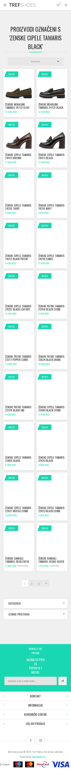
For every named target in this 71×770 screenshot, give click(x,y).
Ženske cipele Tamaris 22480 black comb (51, 408)
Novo (12, 74)
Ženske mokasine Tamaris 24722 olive (17, 106)
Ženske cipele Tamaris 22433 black (51, 459)
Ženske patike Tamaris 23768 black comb (51, 307)
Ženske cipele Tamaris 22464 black (18, 459)
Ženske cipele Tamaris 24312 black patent (18, 257)
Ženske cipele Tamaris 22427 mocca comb (18, 509)
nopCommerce (39, 756)
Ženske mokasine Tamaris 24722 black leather (50, 107)
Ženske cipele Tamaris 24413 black (51, 156)
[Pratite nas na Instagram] (40, 740)
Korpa (60, 3)
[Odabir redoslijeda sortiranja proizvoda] (35, 61)
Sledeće (46, 583)
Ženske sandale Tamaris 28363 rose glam (17, 561)
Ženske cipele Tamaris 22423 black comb (51, 509)
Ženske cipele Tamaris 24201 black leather (18, 307)
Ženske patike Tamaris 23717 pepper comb (18, 358)
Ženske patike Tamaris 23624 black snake (51, 358)
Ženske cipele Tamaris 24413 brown (18, 156)
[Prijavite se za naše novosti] (30, 681)
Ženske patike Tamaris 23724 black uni (18, 408)
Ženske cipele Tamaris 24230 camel (51, 257)
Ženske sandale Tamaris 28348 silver (51, 560)
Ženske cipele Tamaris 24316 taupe (18, 207)
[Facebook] (31, 740)
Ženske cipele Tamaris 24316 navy (51, 207)
